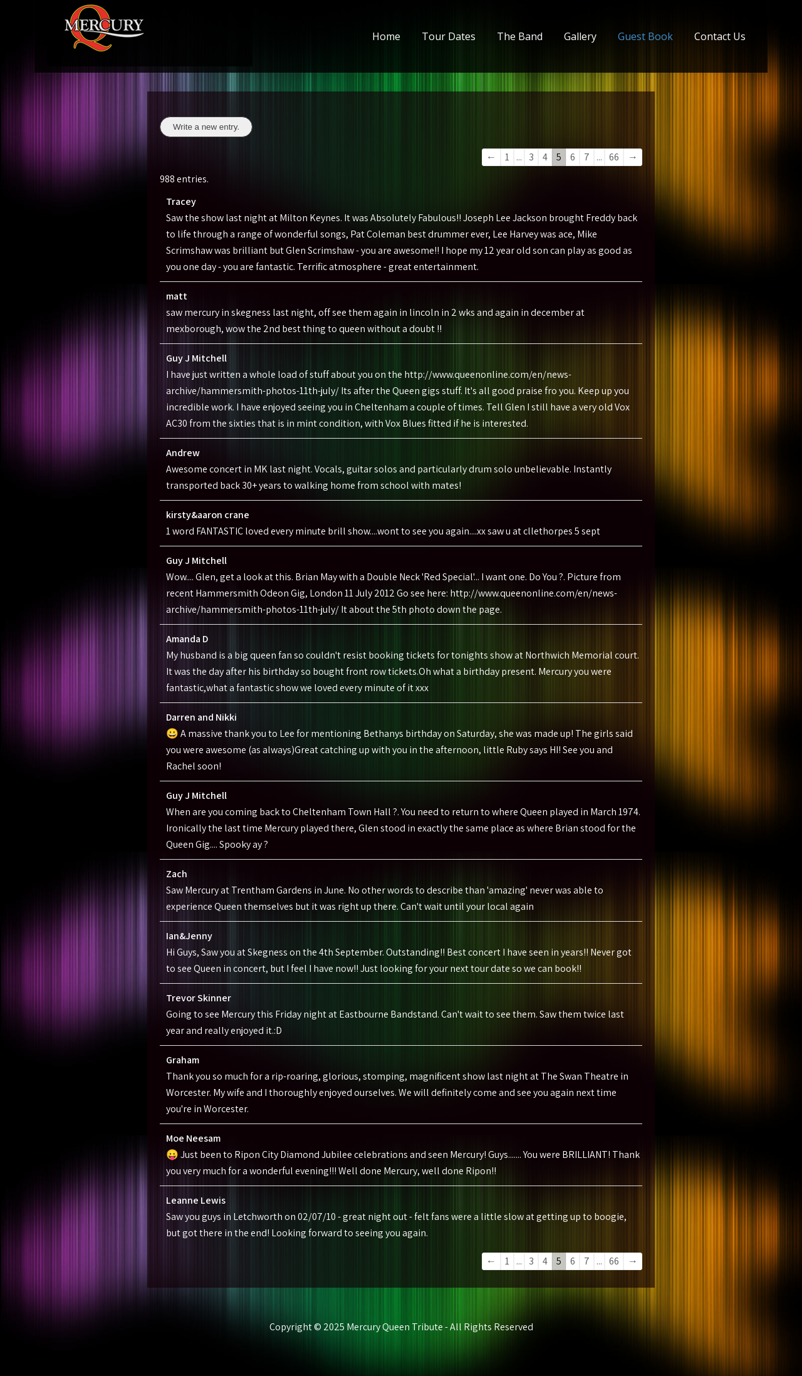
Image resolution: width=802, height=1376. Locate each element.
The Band (520, 36)
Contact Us (720, 36)
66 (614, 157)
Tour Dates (449, 36)
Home (386, 36)
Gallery (580, 36)
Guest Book (645, 36)
